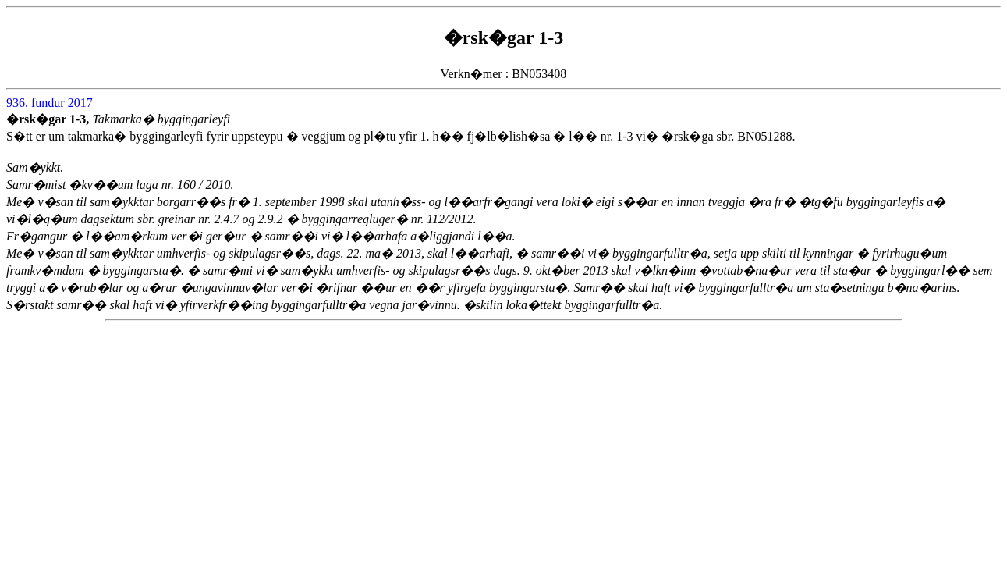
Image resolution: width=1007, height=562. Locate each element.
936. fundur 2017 (49, 102)
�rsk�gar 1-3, (49, 119)
